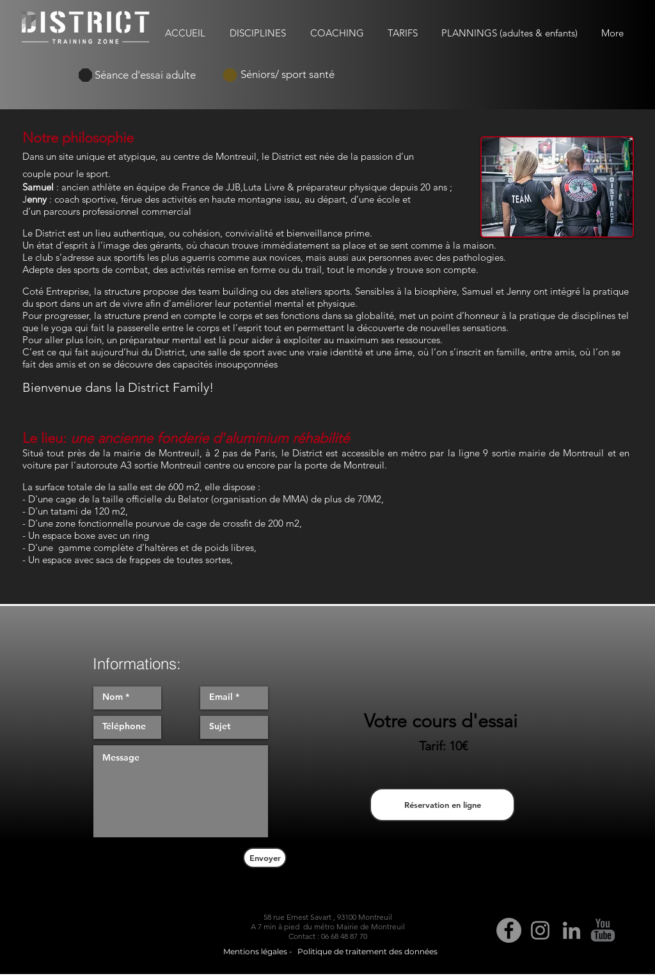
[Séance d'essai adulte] (145, 75)
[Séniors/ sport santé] (288, 75)
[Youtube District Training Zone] (602, 930)
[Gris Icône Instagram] (540, 930)
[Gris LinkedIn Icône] (571, 930)
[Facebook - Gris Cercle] (508, 930)
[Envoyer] (265, 858)
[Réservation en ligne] (442, 804)
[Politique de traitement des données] (367, 952)
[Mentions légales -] (257, 952)
